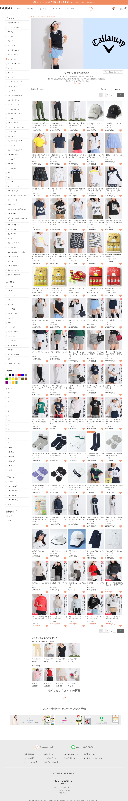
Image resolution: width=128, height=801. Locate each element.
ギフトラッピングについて (93, 758)
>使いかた (62, 793)
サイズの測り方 (69, 758)
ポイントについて (31, 762)
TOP (32, 16)
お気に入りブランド (113, 72)
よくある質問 (29, 758)
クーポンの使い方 (50, 758)
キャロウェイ (51, 16)
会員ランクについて (51, 762)
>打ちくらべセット (65, 791)
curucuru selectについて (72, 754)
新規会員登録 (29, 754)
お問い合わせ (49, 754)
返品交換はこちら (90, 754)
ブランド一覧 (40, 16)
